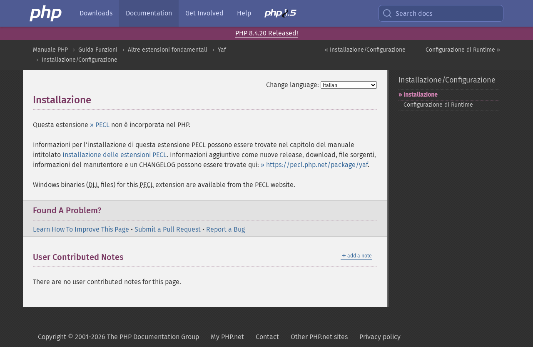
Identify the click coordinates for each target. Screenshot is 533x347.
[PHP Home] (46, 13)
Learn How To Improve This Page (81, 229)
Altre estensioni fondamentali (167, 49)
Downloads (96, 13)
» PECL (100, 125)
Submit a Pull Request (167, 229)
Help (244, 13)
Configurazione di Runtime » (463, 49)
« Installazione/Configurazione (365, 49)
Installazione (420, 94)
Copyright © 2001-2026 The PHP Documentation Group (118, 337)
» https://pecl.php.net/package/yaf (314, 165)
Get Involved (204, 13)
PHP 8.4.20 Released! (266, 33)
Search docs (407, 13)
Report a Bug (225, 229)
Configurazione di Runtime (438, 104)
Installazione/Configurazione (79, 59)
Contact (267, 337)
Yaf (222, 49)
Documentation (149, 13)
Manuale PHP (50, 49)
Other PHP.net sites (319, 337)
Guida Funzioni (97, 49)
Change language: (292, 85)
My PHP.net (227, 337)
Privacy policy (380, 337)
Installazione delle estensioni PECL (114, 155)
